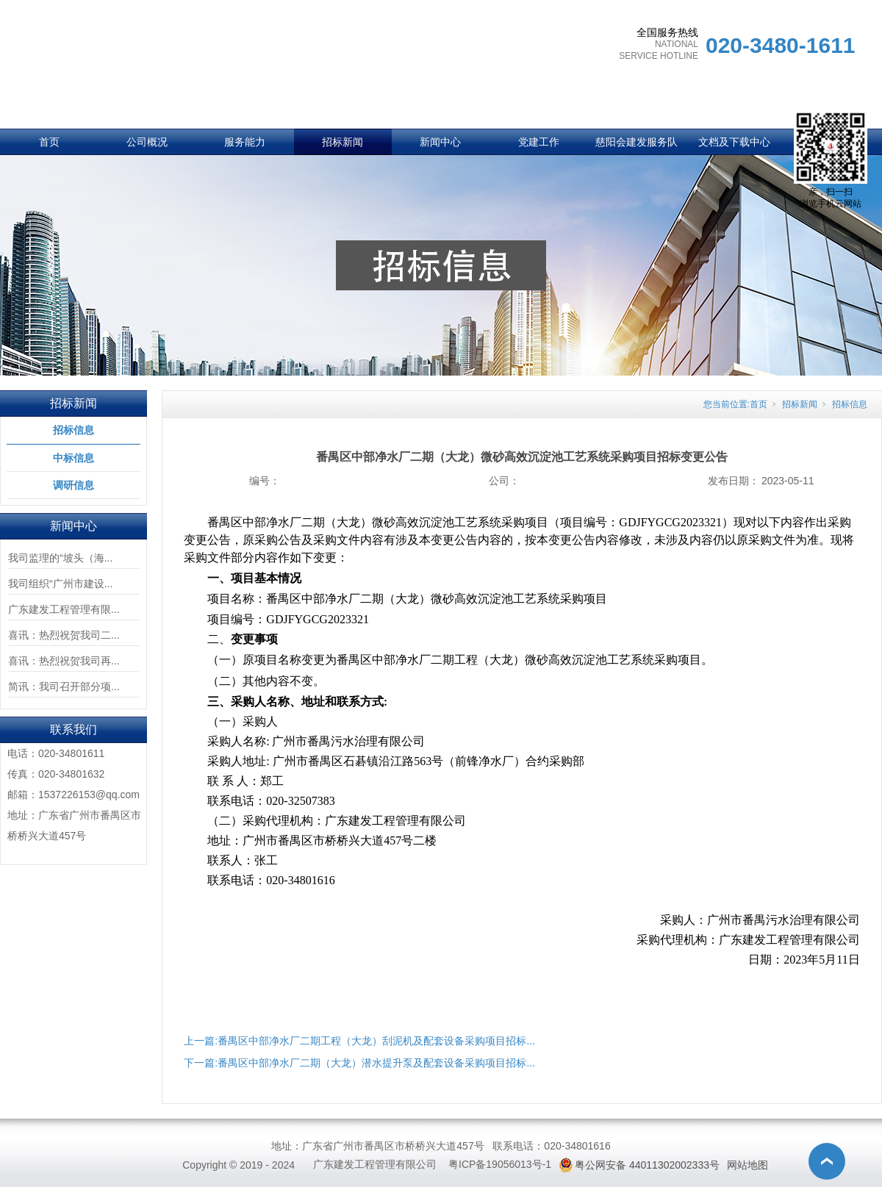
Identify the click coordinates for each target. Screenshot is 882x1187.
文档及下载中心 (734, 142)
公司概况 (147, 142)
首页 (49, 142)
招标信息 (73, 430)
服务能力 (244, 142)
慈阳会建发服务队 (636, 142)
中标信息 (73, 458)
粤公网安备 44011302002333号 (647, 1165)
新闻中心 (440, 142)
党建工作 (538, 142)
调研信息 (73, 485)
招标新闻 (342, 142)
